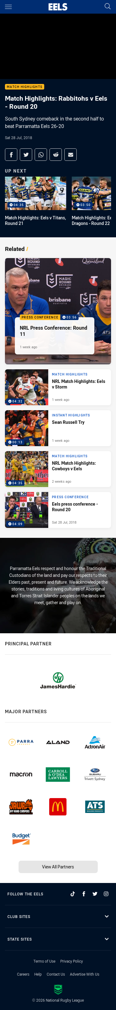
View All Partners (58, 867)
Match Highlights (24, 87)
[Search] (107, 7)
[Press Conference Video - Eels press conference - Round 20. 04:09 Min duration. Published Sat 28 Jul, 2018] (58, 510)
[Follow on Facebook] (83, 893)
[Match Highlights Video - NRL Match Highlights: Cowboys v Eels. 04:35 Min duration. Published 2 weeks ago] (58, 469)
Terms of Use (44, 961)
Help (38, 974)
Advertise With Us (84, 974)
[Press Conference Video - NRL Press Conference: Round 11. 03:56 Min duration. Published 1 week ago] (58, 311)
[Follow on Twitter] (94, 893)
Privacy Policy (71, 961)
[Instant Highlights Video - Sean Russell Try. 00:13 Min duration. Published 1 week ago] (58, 428)
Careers (23, 974)
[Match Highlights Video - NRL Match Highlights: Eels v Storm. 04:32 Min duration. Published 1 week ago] (58, 387)
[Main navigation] (8, 6)
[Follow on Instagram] (106, 893)
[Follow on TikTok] (72, 893)
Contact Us (56, 974)
